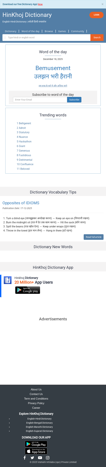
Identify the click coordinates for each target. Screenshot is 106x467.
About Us (36, 389)
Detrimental (25, 159)
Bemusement (53, 68)
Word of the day (30, 31)
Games (62, 31)
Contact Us (36, 394)
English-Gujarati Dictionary (39, 431)
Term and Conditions (36, 398)
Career (36, 407)
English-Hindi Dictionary (39, 418)
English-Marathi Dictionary (39, 427)
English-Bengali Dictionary (39, 422)
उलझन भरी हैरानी (53, 76)
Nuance (23, 136)
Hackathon (25, 141)
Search (97, 37)
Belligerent (25, 123)
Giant (22, 146)
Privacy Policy (36, 403)
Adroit (22, 127)
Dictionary (10, 31)
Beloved (25, 168)
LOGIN (96, 15)
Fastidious (25, 155)
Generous (24, 150)
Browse (49, 31)
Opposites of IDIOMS (20, 203)
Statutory (24, 132)
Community (77, 31)
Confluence (26, 164)
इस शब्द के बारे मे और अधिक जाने (53, 85)
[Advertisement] (53, 354)
